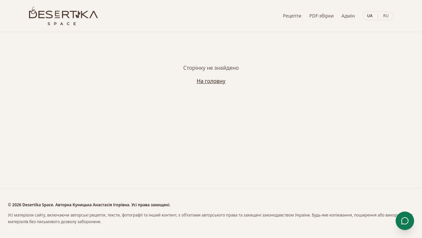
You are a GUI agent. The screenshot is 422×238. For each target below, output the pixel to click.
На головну (210, 81)
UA (370, 16)
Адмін (348, 16)
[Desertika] (63, 16)
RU (386, 16)
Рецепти (292, 16)
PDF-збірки (321, 16)
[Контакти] (405, 221)
